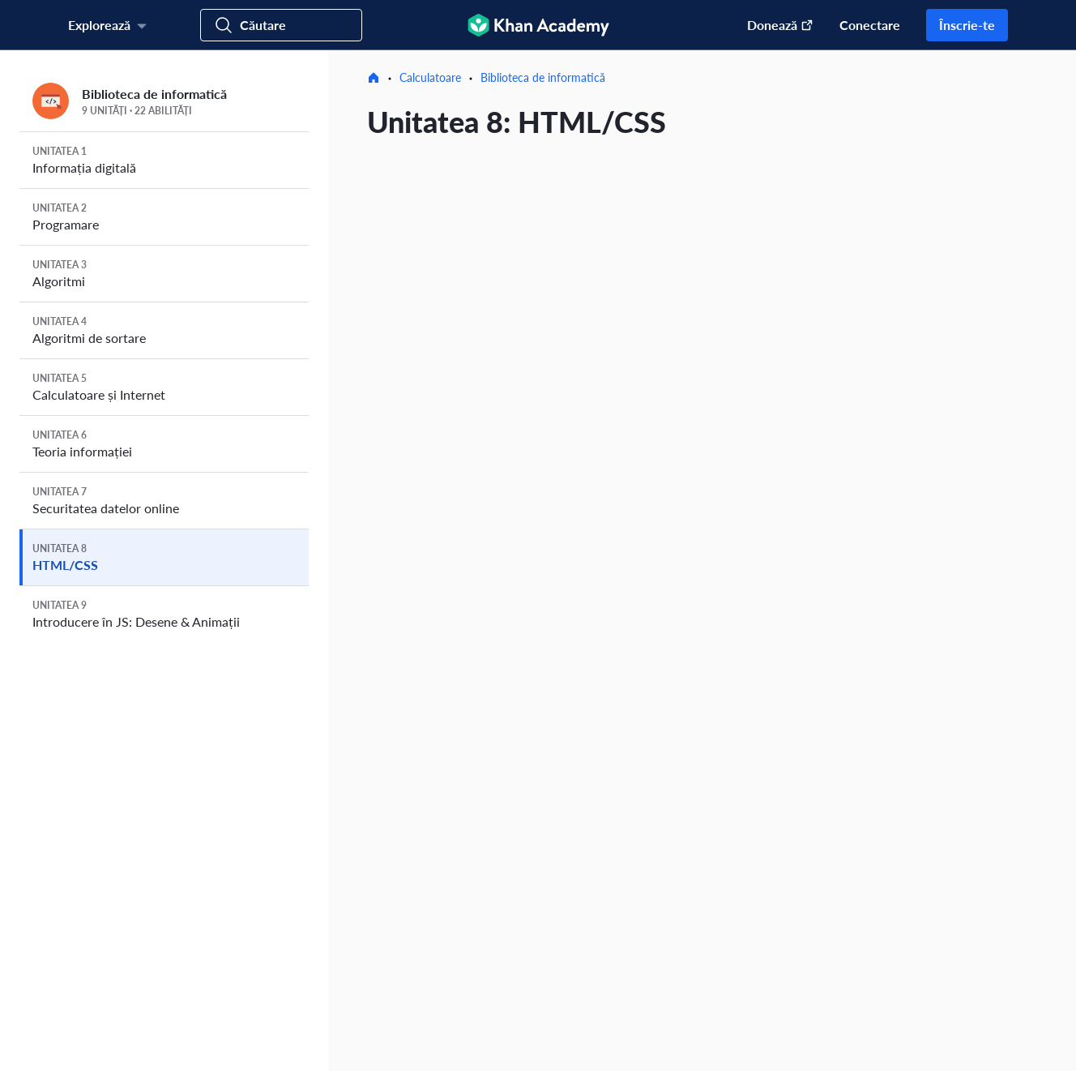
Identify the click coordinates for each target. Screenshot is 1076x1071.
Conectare (869, 24)
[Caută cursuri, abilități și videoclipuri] (281, 25)
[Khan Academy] (538, 25)
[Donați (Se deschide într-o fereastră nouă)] (772, 25)
